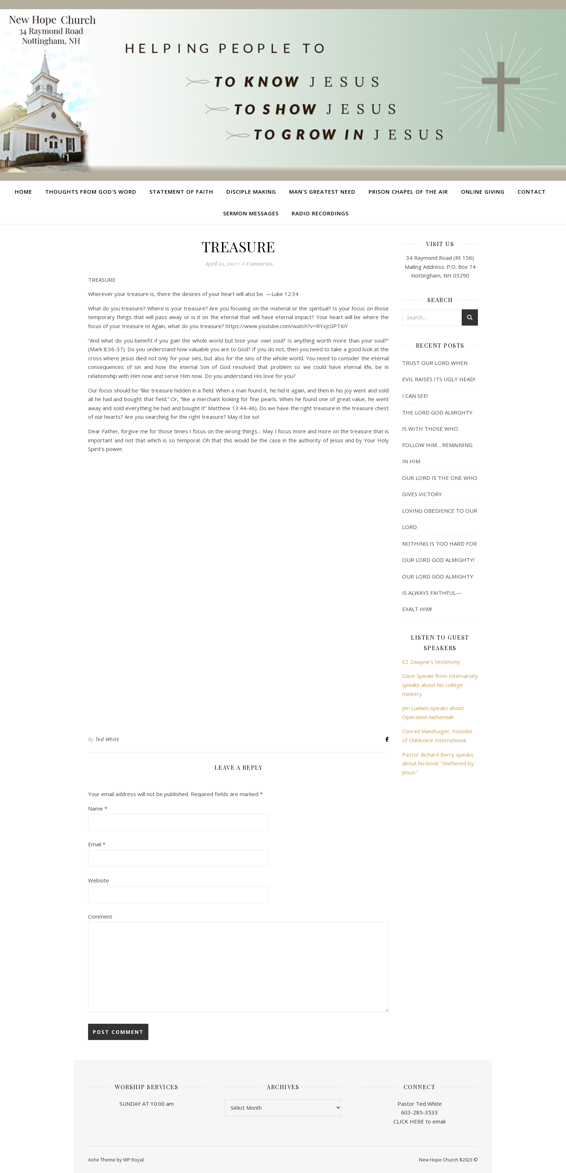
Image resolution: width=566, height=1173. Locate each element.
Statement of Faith (181, 191)
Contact (532, 191)
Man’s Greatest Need (322, 191)
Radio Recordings (320, 213)
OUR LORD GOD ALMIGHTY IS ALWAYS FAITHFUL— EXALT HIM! (437, 593)
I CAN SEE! (415, 395)
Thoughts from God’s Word (90, 191)
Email (96, 844)
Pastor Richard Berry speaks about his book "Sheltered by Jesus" (438, 763)
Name (97, 808)
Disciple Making (251, 191)
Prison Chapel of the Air (408, 191)
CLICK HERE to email (419, 1121)
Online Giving (483, 191)
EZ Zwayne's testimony (431, 661)
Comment (100, 916)
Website (98, 880)
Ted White (107, 739)
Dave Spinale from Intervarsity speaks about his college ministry (440, 684)
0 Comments (257, 263)
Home (23, 191)
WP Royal (133, 1159)
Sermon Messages (251, 213)
